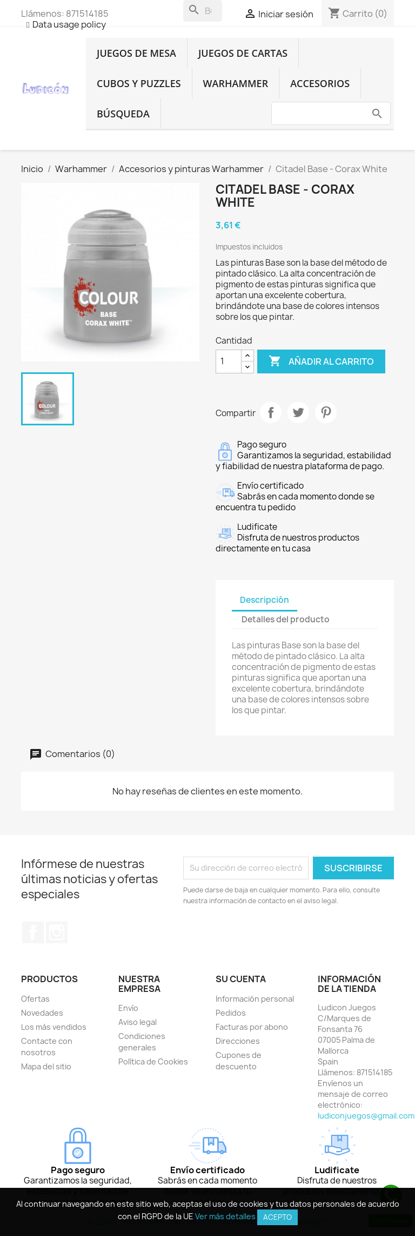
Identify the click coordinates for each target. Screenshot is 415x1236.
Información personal (255, 999)
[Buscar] (202, 11)
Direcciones (238, 1041)
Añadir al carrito (321, 361)
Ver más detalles (225, 1216)
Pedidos (231, 1013)
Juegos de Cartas (242, 53)
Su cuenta (241, 979)
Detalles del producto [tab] (286, 619)
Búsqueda (123, 113)
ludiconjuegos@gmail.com (366, 1115)
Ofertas (35, 999)
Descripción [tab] (264, 600)
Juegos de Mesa (136, 53)
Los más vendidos (53, 1027)
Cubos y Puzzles (139, 83)
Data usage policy (69, 24)
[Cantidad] (229, 361)
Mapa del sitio (46, 1066)
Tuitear (298, 412)
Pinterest (326, 412)
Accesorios (320, 83)
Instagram (57, 932)
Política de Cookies (153, 1061)
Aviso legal (137, 1022)
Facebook (33, 932)
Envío (128, 1008)
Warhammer (236, 83)
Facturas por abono (252, 1027)
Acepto (277, 1217)
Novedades (42, 1013)
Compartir (271, 412)
